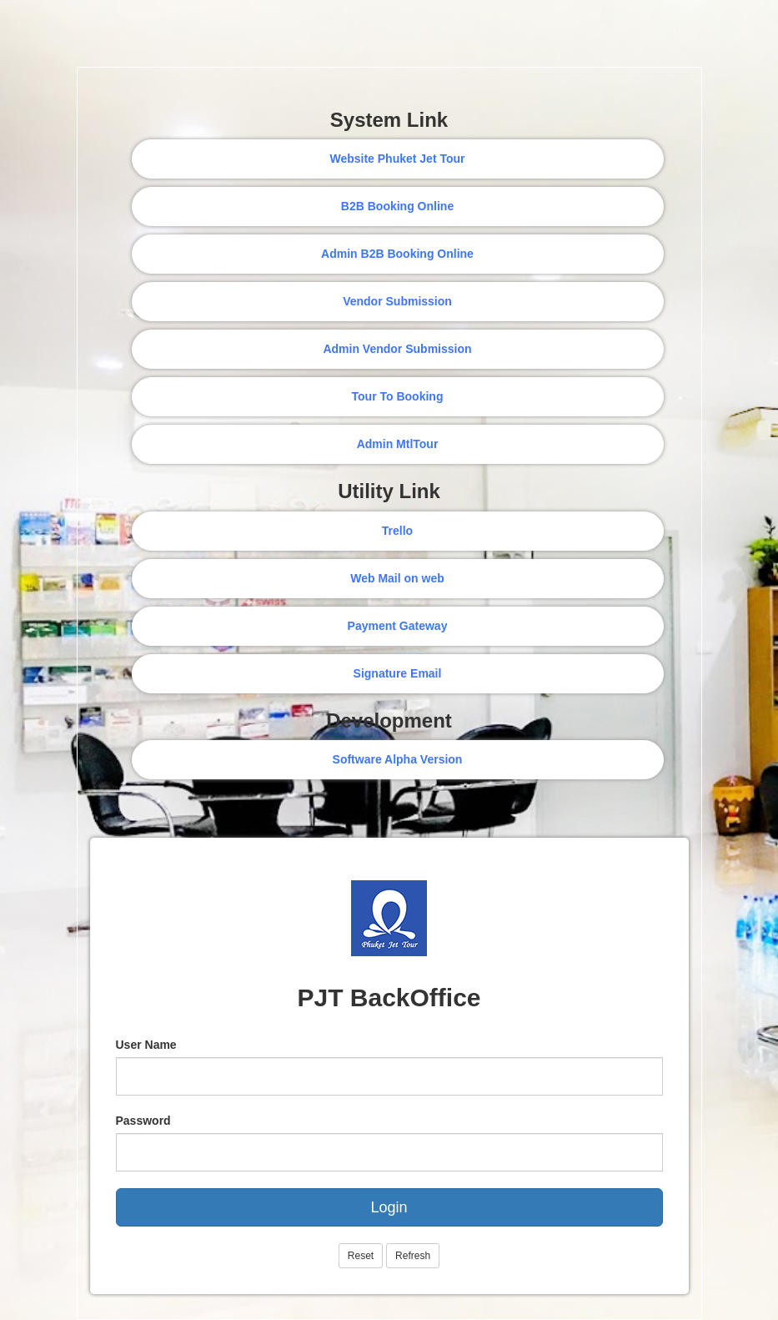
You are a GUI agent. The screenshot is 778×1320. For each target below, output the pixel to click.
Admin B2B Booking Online (397, 253)
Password (143, 1120)
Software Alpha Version (398, 759)
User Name (146, 1044)
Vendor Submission (397, 301)
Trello (397, 530)
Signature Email (398, 673)
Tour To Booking (398, 396)
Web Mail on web (397, 578)
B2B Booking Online (397, 206)
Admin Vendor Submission (397, 348)
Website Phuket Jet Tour (396, 158)
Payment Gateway (398, 625)
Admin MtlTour (398, 444)
